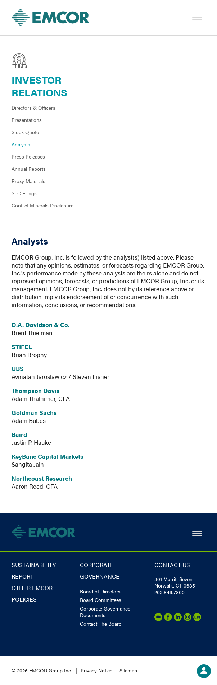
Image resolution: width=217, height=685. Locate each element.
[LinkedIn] (178, 618)
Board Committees (100, 599)
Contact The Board (101, 623)
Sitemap (128, 670)
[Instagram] (187, 618)
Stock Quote (25, 132)
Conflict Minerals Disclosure (42, 205)
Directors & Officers (33, 107)
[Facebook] (168, 618)
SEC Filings (24, 193)
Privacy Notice (96, 670)
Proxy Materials (28, 180)
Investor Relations (39, 85)
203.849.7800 (169, 591)
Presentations (27, 119)
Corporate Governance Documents (105, 611)
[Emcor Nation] (197, 618)
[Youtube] (158, 618)
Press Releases (28, 156)
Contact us (172, 565)
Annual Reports (29, 168)
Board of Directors (100, 591)
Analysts (21, 144)
